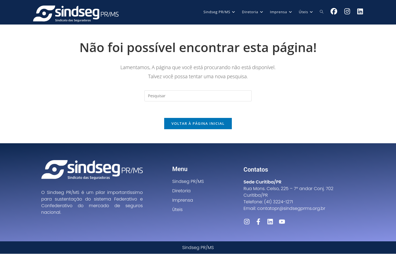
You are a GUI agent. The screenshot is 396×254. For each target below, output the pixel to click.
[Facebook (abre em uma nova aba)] (333, 11)
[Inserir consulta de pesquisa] (198, 95)
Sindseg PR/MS (188, 182)
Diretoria (181, 191)
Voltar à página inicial (197, 123)
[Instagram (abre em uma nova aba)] (347, 11)
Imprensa (182, 200)
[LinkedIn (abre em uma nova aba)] (360, 11)
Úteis (177, 210)
